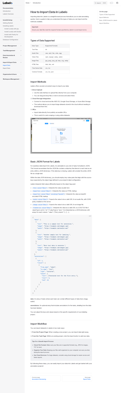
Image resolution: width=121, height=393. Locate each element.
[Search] (100, 3)
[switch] (111, 3)
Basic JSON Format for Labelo (108, 20)
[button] (12, 8)
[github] (117, 3)
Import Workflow (104, 23)
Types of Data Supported (107, 14)
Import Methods (104, 17)
